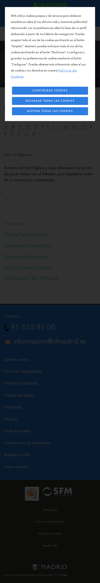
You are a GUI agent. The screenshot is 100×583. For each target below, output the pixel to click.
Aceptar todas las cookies (50, 111)
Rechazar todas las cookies (50, 101)
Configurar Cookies (50, 90)
